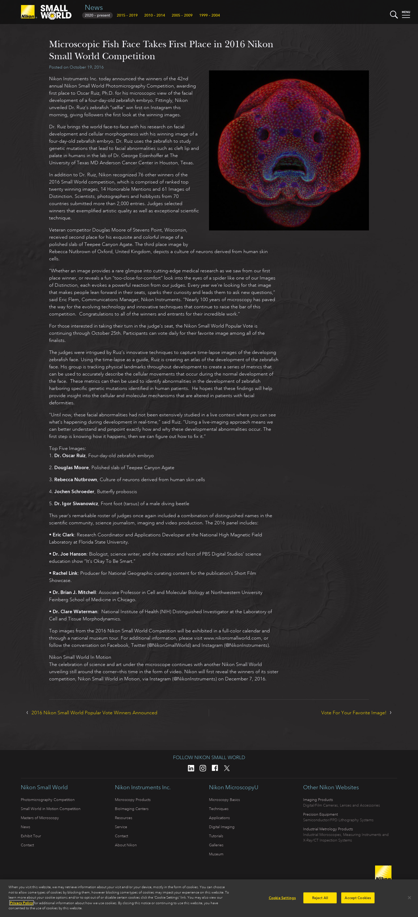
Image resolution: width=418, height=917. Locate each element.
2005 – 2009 (182, 15)
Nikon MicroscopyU (233, 787)
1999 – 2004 (209, 15)
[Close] (409, 900)
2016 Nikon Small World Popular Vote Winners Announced (94, 713)
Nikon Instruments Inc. (143, 787)
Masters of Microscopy (40, 817)
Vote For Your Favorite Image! (354, 713)
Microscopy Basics (224, 799)
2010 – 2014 (154, 15)
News (94, 7)
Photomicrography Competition (48, 799)
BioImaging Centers (131, 808)
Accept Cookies (358, 900)
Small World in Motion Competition (51, 808)
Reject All (320, 900)
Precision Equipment (320, 814)
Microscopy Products (133, 799)
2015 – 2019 (127, 15)
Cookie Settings (282, 900)
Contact (27, 845)
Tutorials (216, 836)
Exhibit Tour (31, 836)
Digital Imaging (222, 826)
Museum (216, 854)
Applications (219, 817)
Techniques (218, 808)
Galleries (216, 845)
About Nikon (126, 845)
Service (121, 826)
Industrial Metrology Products (328, 829)
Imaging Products (318, 799)
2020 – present (97, 15)
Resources (123, 817)
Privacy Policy (21, 905)
